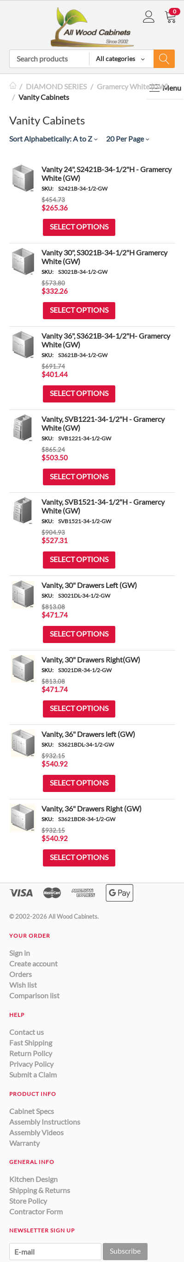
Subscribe (125, 1250)
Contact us (26, 1031)
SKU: (47, 188)
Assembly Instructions (44, 1121)
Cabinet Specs (31, 1111)
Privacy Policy (31, 1063)
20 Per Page (127, 138)
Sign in (19, 952)
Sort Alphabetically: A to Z (53, 138)
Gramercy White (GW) (132, 86)
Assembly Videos (36, 1132)
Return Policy (30, 1053)
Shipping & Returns (39, 1190)
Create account (33, 963)
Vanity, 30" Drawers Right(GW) (91, 659)
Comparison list (34, 995)
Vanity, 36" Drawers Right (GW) (92, 808)
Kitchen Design (33, 1179)
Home (13, 86)
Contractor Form (36, 1211)
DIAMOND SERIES (56, 86)
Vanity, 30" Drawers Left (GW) (89, 585)
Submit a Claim (33, 1074)
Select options (79, 226)
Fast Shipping (30, 1042)
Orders (20, 974)
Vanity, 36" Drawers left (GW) (88, 734)
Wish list (23, 984)
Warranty (24, 1142)
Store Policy (28, 1200)
